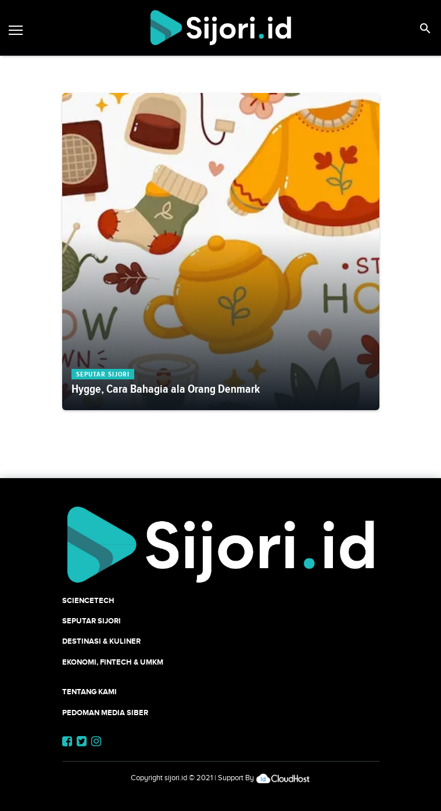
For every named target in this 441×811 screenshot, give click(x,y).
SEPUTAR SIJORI (91, 620)
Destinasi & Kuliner (101, 641)
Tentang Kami (89, 691)
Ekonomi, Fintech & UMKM (112, 662)
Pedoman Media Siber (105, 712)
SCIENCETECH (88, 600)
